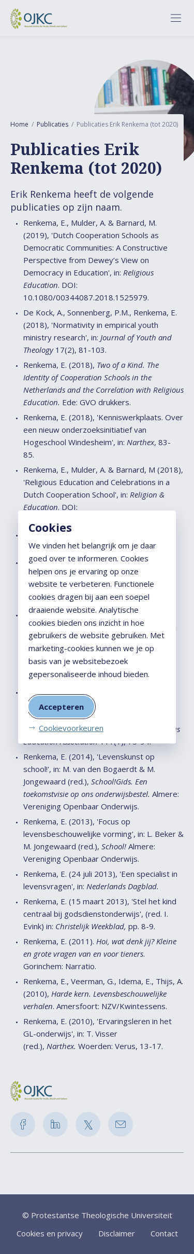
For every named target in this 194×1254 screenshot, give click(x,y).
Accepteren (61, 706)
